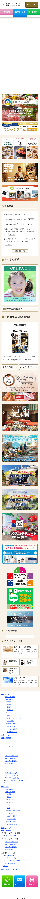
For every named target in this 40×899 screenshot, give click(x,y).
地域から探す (10, 697)
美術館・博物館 (12, 729)
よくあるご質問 (11, 761)
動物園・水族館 (12, 723)
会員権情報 (9, 763)
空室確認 (6, 12)
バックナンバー (27, 367)
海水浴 (9, 704)
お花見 (9, 701)
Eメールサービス (11, 773)
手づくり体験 (11, 726)
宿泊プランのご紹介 (12, 778)
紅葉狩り (10, 710)
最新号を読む (8, 367)
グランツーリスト (11, 775)
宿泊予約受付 (20, 13)
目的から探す (10, 699)
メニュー (31, 4)
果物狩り (10, 707)
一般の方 (32, 12)
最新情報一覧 (20, 251)
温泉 (8, 715)
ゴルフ (9, 712)
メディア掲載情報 (11, 756)
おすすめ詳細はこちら (13, 309)
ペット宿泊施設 (11, 758)
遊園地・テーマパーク (14, 718)
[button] (4, 553)
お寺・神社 (10, 721)
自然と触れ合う (12, 732)
